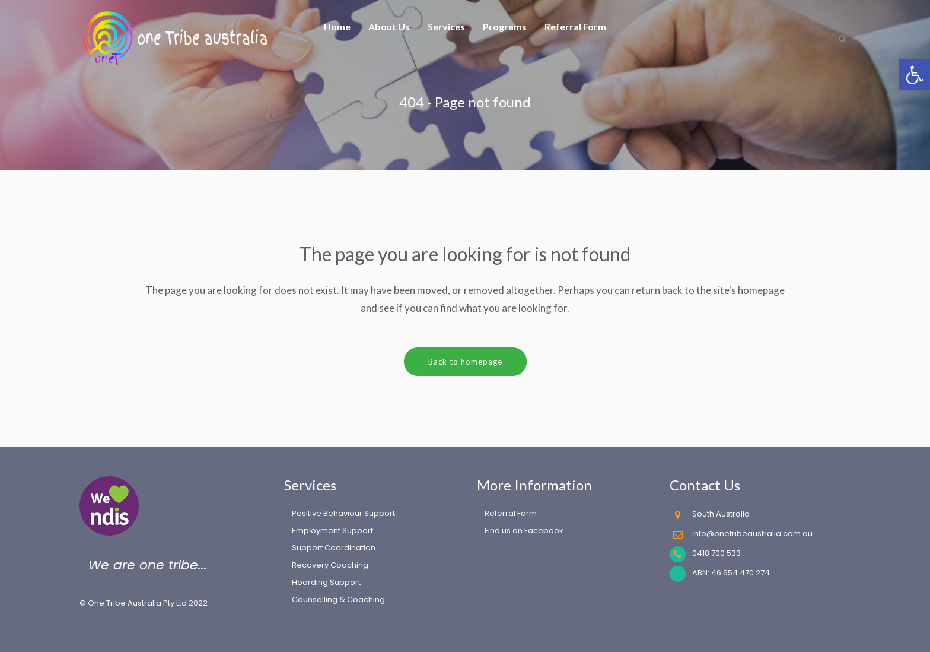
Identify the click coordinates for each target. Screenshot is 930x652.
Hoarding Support (326, 582)
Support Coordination (333, 547)
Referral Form (511, 513)
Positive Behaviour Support (343, 513)
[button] (914, 74)
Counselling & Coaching (338, 599)
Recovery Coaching (330, 565)
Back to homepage (465, 361)
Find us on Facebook (524, 530)
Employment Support (332, 530)
